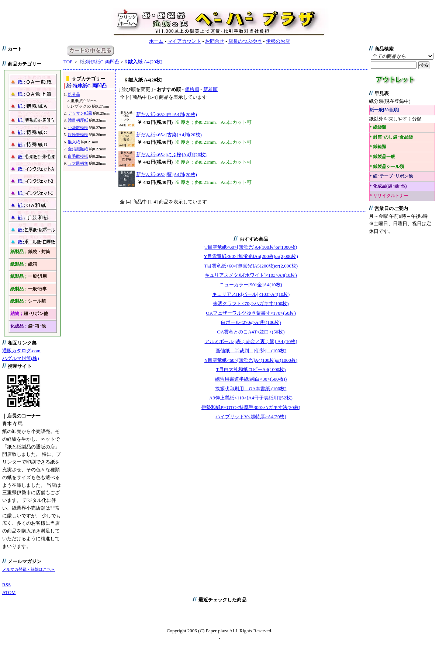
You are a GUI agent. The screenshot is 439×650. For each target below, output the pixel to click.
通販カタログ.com (21, 350)
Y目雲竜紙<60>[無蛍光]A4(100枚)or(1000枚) (250, 360)
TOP (67, 61)
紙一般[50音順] (384, 110)
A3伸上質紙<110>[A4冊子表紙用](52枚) (251, 398)
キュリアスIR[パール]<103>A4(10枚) (251, 294)
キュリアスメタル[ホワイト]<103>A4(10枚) (251, 275)
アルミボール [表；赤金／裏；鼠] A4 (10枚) (251, 341)
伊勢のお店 (278, 41)
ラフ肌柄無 (78, 163)
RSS (6, 584)
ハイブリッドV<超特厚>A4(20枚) (250, 416)
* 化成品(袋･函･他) (388, 186)
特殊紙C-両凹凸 (100, 61)
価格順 (192, 89)
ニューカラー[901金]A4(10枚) (251, 284)
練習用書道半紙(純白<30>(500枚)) (251, 379)
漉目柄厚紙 (78, 120)
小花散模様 (78, 127)
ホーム (156, 41)
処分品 (74, 94)
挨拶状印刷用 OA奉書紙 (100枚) (250, 388)
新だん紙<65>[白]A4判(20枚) (166, 114)
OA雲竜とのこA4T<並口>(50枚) (251, 332)
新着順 (210, 89)
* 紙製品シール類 (387, 166)
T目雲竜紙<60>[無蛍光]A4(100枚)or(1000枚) (251, 247)
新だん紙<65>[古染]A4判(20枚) (169, 134)
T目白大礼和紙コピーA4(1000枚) (251, 369)
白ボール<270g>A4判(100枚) (251, 322)
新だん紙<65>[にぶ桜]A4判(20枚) (171, 154)
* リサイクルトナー (389, 195)
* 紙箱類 (378, 146)
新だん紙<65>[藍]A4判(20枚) (166, 174)
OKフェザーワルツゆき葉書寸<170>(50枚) (251, 313)
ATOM (9, 592)
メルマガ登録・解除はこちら (28, 569)
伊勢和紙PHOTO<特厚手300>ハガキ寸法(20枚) (250, 407)
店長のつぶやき (245, 41)
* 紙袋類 (378, 127)
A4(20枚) (144, 61)
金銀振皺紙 (78, 149)
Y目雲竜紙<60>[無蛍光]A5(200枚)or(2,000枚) (251, 256)
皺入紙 (74, 142)
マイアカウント (184, 41)
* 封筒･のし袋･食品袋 (391, 137)
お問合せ (214, 41)
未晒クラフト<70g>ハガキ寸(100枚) (250, 303)
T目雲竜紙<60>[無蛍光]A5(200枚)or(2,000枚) (251, 266)
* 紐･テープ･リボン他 (391, 176)
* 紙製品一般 (382, 156)
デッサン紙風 (80, 113)
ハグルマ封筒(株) (20, 358)
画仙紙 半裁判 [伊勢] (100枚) (251, 350)
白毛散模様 (78, 156)
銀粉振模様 (78, 134)
